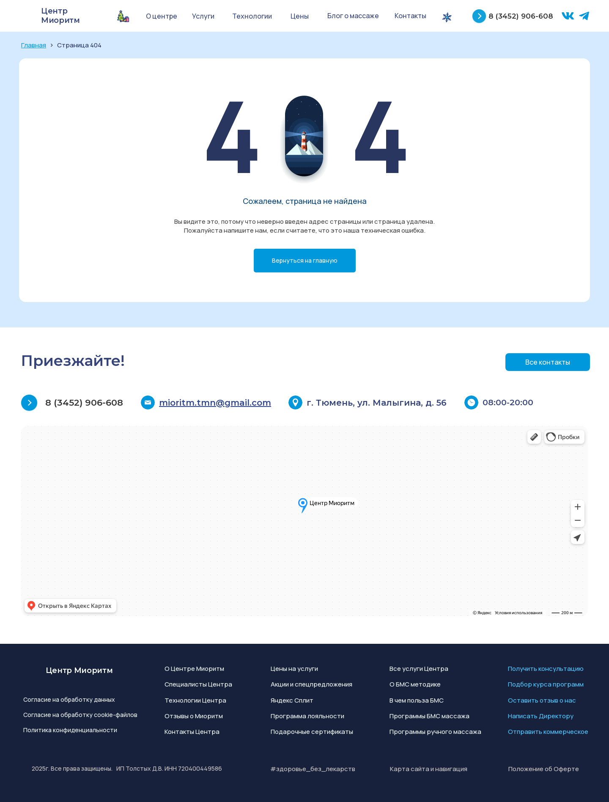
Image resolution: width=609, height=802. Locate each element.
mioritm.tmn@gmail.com (215, 403)
